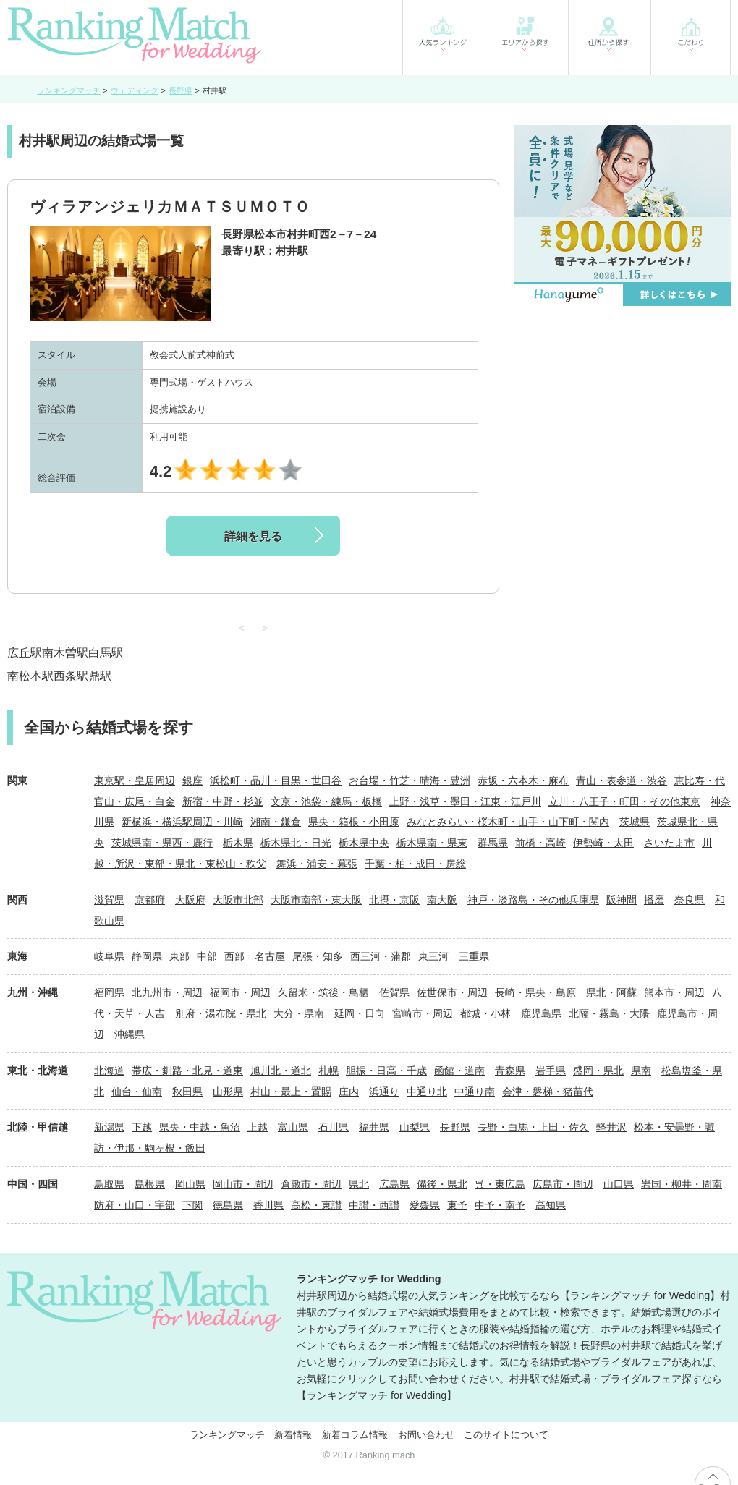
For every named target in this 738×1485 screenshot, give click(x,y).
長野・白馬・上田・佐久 (533, 1127)
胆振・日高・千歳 (386, 1070)
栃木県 (238, 842)
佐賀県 (394, 992)
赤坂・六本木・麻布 (523, 780)
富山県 (293, 1127)
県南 (641, 1070)
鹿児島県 (541, 1013)
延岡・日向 (359, 1013)
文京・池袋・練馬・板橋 (326, 801)
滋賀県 (109, 900)
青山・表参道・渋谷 (621, 780)
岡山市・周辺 (243, 1184)
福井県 (374, 1127)
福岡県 (109, 992)
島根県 (150, 1184)
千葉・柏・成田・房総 (415, 863)
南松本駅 (30, 676)
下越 (142, 1127)
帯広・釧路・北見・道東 (187, 1070)
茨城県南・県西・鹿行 (162, 842)
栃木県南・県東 (431, 842)
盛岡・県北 (598, 1070)
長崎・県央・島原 (535, 992)
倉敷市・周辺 (311, 1184)
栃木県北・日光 (295, 842)
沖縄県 (129, 1034)
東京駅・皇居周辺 (134, 780)
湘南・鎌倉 (275, 821)
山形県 (228, 1091)
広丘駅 (24, 653)
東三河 (433, 956)
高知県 (550, 1205)
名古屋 (270, 956)
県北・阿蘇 (611, 992)
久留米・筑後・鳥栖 (323, 992)
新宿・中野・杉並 (222, 801)
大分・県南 (298, 1013)
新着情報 (293, 1434)
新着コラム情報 (355, 1434)
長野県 (455, 1127)
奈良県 (689, 900)
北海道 (109, 1070)
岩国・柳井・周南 (681, 1184)
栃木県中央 (364, 842)
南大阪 (442, 900)
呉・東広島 (500, 1184)
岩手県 (550, 1070)
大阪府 (190, 900)
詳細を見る (253, 536)
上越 (257, 1127)
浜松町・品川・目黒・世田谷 (276, 780)
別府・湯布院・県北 (220, 1013)
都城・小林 (485, 1013)
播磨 (654, 900)
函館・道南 (459, 1070)
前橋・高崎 (540, 842)
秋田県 (187, 1091)
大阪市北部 (238, 900)
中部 (207, 956)
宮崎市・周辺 (422, 1013)
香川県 (268, 1205)
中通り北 (427, 1091)
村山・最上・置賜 (290, 1091)
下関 (192, 1205)
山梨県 (414, 1127)
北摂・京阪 (394, 900)
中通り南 (474, 1091)
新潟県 (109, 1127)
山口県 (618, 1184)
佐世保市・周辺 (452, 992)
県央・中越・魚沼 (199, 1127)
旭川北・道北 (280, 1070)
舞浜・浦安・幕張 (316, 863)
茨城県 (634, 821)
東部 (179, 956)
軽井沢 (611, 1127)
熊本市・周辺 (674, 992)
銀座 (192, 780)
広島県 (394, 1184)
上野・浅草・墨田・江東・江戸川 (465, 801)
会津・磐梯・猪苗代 (547, 1091)
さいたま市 (669, 842)
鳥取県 (109, 1184)
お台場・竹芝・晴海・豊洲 (409, 780)
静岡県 (147, 956)
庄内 (349, 1091)
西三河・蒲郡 (380, 956)
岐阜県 (109, 956)
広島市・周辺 (563, 1184)
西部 (234, 956)
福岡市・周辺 (240, 992)
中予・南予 (500, 1205)
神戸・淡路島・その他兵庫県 (533, 900)
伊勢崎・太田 (603, 842)
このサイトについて (506, 1434)
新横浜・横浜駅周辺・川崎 (182, 821)
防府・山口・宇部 (134, 1205)
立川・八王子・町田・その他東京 (624, 801)
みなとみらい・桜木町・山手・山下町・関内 (508, 821)
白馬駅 (105, 653)
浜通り (384, 1091)
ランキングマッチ (227, 1434)
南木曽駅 (65, 653)
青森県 (510, 1070)
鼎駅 (99, 676)
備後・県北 (442, 1184)
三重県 (474, 956)
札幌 (328, 1070)
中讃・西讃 (374, 1205)
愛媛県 (425, 1205)
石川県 (333, 1127)
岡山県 (190, 1184)
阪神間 (621, 900)
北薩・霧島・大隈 (609, 1013)
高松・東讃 (316, 1205)
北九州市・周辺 (167, 992)
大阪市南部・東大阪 (316, 900)
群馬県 (493, 842)
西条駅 (71, 676)
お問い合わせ (426, 1434)
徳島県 (228, 1205)
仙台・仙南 (136, 1091)
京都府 (150, 900)
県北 (359, 1184)
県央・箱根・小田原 (353, 821)
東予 (457, 1205)
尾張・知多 (317, 956)
